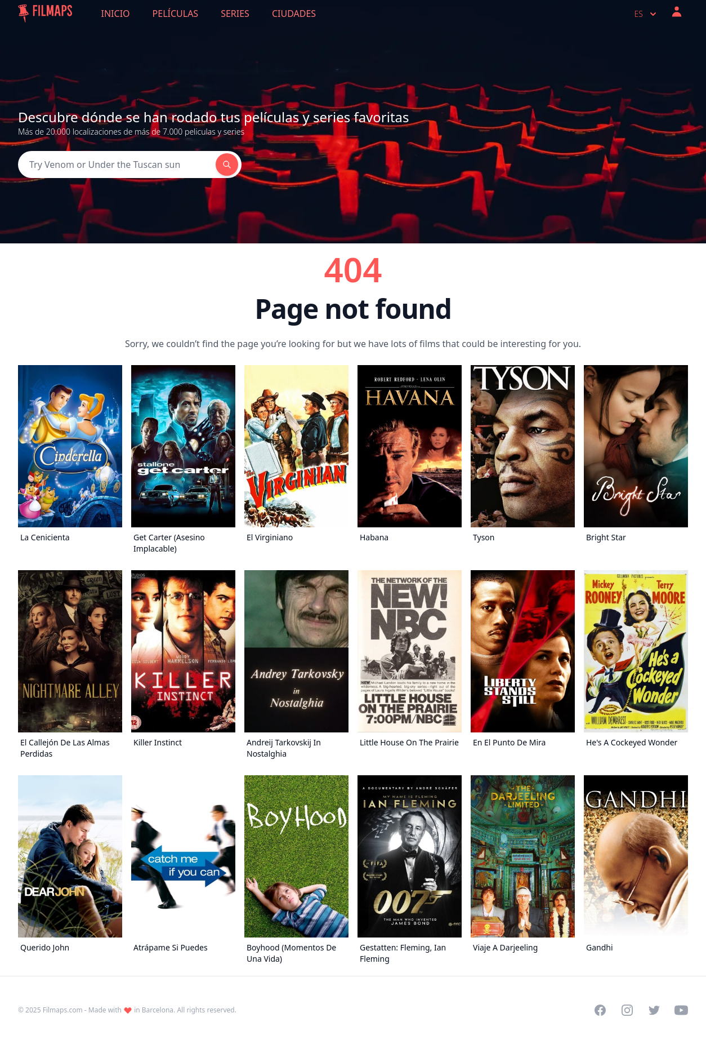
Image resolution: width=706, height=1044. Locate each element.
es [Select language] (646, 14)
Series (235, 13)
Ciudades (294, 13)
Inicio (115, 13)
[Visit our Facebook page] (600, 1010)
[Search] (117, 164)
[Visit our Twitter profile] (654, 1010)
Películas (176, 13)
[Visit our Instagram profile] (627, 1010)
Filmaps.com (63, 1010)
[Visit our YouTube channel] (681, 1010)
